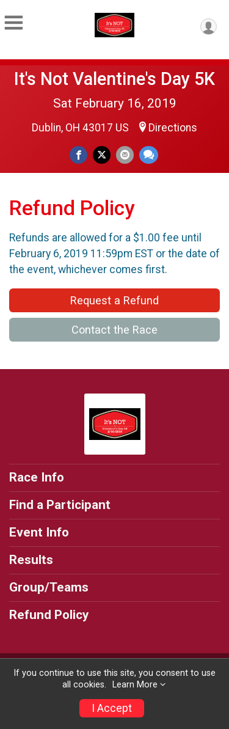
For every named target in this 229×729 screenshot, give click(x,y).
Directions (172, 128)
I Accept (112, 708)
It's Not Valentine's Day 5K (114, 78)
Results (31, 559)
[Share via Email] (125, 155)
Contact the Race (114, 329)
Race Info (36, 477)
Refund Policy (49, 614)
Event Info (39, 532)
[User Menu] (208, 26)
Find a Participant (60, 504)
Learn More (135, 685)
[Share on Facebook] (78, 155)
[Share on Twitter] (102, 155)
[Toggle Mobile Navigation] (13, 23)
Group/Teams (49, 587)
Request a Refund (114, 300)
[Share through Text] (148, 155)
